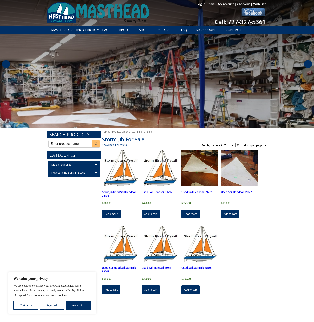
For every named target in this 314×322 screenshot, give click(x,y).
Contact (233, 30)
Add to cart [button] (150, 214)
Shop (143, 30)
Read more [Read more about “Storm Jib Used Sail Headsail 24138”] (111, 214)
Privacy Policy (134, 308)
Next (308, 64)
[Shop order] (217, 145)
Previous (6, 64)
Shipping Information (175, 308)
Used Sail (164, 30)
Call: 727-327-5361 (240, 22)
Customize (26, 305)
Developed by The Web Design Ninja (157, 313)
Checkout (244, 4)
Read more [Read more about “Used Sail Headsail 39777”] (190, 214)
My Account (226, 4)
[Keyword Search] (70, 143)
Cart (212, 4)
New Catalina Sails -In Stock (74, 173)
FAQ (184, 30)
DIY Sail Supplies (74, 165)
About (124, 30)
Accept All (78, 305)
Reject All (52, 305)
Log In (201, 4)
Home (105, 131)
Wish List (259, 4)
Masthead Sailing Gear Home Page (80, 30)
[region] (52, 293)
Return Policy (152, 308)
